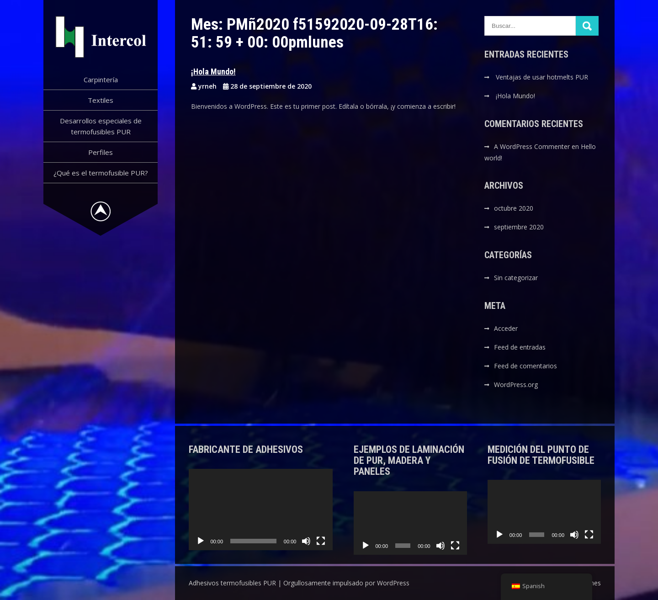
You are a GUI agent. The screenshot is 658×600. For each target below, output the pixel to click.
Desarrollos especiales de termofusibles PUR (101, 126)
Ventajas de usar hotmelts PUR (542, 77)
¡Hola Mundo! (213, 71)
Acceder (506, 328)
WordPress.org (516, 384)
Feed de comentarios (525, 365)
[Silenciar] (306, 541)
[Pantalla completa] (320, 541)
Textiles (100, 100)
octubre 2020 (513, 208)
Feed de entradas (520, 347)
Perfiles (100, 152)
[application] (261, 509)
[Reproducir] (200, 541)
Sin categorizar (516, 277)
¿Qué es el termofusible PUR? (100, 172)
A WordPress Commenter (532, 146)
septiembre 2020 (519, 227)
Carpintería (101, 79)
